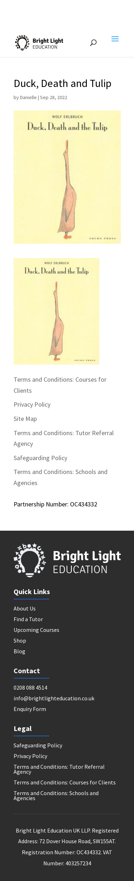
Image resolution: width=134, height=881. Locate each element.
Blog (19, 652)
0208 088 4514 (30, 688)
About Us (25, 609)
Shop (20, 641)
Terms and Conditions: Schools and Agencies (56, 796)
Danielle (28, 97)
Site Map (25, 418)
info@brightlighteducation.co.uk (54, 699)
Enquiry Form (30, 709)
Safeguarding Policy (40, 458)
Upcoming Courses (36, 630)
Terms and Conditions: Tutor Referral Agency (59, 769)
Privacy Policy (32, 404)
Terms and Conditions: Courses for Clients (65, 783)
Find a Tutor (28, 620)
